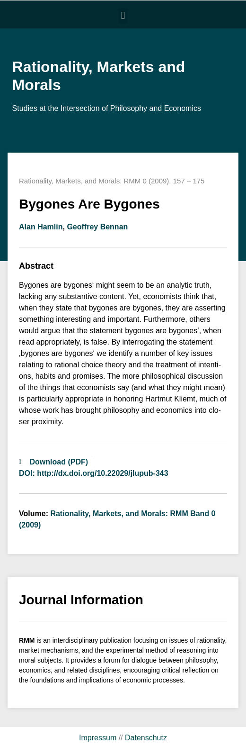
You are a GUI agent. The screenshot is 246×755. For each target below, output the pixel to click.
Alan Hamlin (40, 227)
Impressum (97, 738)
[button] (122, 16)
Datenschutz (146, 738)
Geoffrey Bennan (97, 227)
